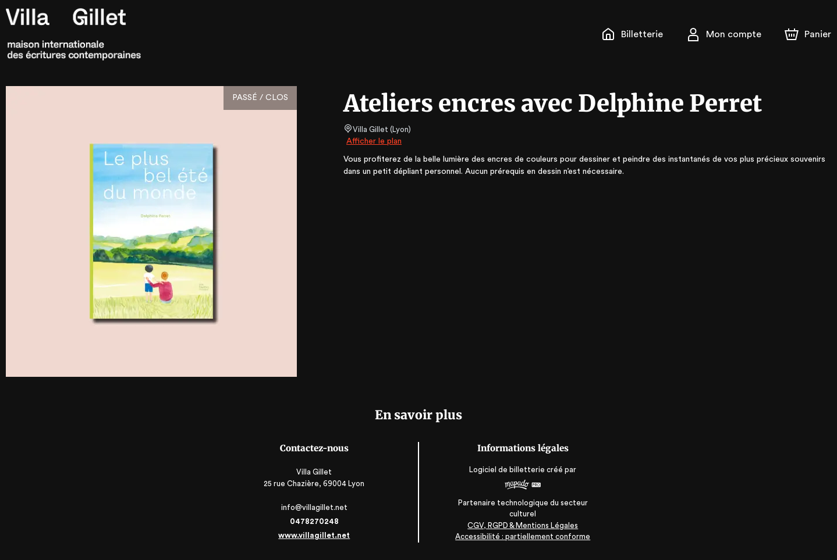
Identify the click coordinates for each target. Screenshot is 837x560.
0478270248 (315, 521)
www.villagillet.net (314, 535)
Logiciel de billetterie (507, 469)
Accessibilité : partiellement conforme (522, 537)
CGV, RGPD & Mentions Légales (522, 525)
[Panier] (808, 34)
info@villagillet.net (315, 507)
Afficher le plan (373, 141)
